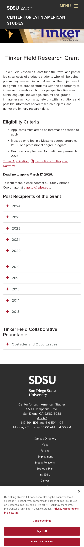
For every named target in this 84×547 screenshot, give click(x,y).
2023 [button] (16, 217)
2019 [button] (16, 267)
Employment (45, 456)
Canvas (45, 480)
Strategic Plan (45, 468)
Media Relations (45, 462)
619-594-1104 (54, 423)
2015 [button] (16, 289)
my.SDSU (45, 474)
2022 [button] (16, 228)
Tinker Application (16, 161)
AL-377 (42, 418)
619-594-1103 (30, 423)
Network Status (45, 486)
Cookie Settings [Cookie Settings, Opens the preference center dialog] (42, 523)
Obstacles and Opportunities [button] (35, 344)
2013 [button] (15, 311)
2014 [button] (15, 300)
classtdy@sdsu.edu (37, 188)
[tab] (42, 206)
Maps (45, 444)
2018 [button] (16, 278)
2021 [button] (16, 239)
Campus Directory (45, 438)
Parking (45, 450)
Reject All (42, 533)
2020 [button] (16, 251)
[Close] (79, 493)
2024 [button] (16, 206)
